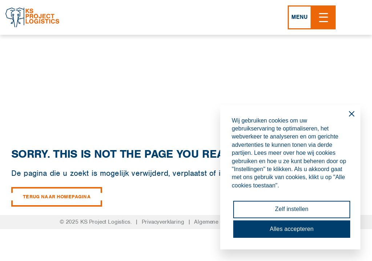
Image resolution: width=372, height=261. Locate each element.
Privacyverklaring (163, 221)
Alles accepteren (292, 229)
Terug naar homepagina (56, 196)
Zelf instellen (291, 209)
